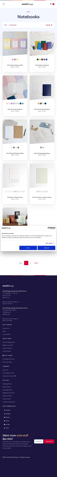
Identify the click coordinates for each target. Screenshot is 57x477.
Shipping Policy (7, 384)
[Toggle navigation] (4, 4)
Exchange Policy (7, 390)
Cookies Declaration (9, 402)
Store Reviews (8, 373)
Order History (7, 351)
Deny (28, 247)
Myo (28, 12)
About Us (5, 370)
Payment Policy (7, 396)
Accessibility (6, 334)
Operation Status (9, 376)
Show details (49, 243)
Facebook (8, 410)
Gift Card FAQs (7, 362)
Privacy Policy (7, 399)
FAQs (4, 331)
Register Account (8, 345)
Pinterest (7, 417)
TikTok (7, 428)
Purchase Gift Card (8, 359)
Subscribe (50, 441)
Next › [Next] (37, 263)
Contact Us (6, 328)
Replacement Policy (9, 393)
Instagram (8, 413)
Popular (49, 25)
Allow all (46, 247)
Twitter (7, 421)
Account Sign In (7, 348)
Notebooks (28, 17)
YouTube (7, 424)
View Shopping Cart (9, 342)
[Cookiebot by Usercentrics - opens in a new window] (48, 228)
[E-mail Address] (38, 441)
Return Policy (7, 387)
